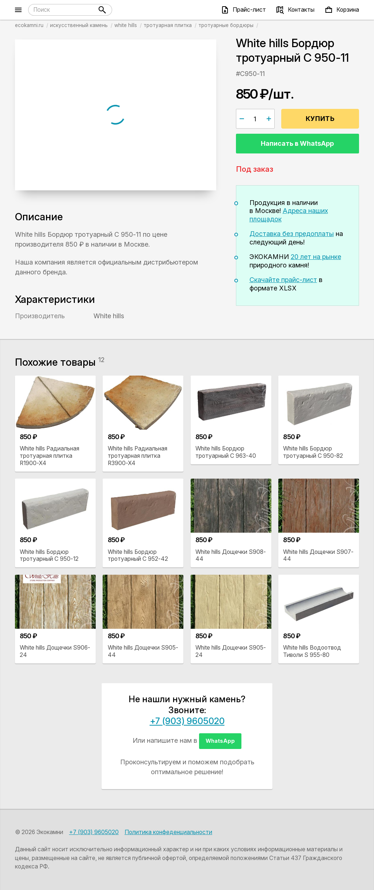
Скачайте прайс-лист (283, 280)
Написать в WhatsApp (297, 143)
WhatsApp (220, 741)
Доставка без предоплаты (291, 233)
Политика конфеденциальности (168, 832)
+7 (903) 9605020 (187, 721)
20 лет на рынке (316, 256)
